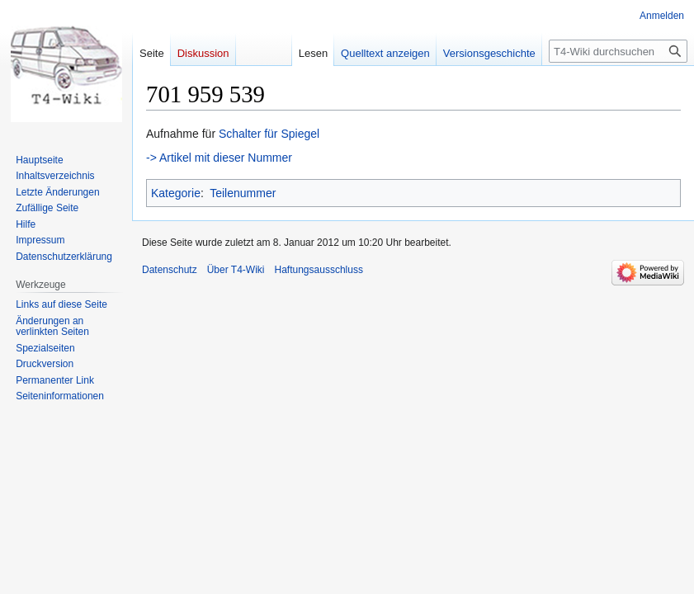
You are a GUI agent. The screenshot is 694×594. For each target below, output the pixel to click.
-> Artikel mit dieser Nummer (219, 157)
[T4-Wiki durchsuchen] (618, 51)
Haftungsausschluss (319, 270)
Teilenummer (243, 193)
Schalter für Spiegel (269, 133)
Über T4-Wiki (236, 270)
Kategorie (176, 193)
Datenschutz (169, 270)
